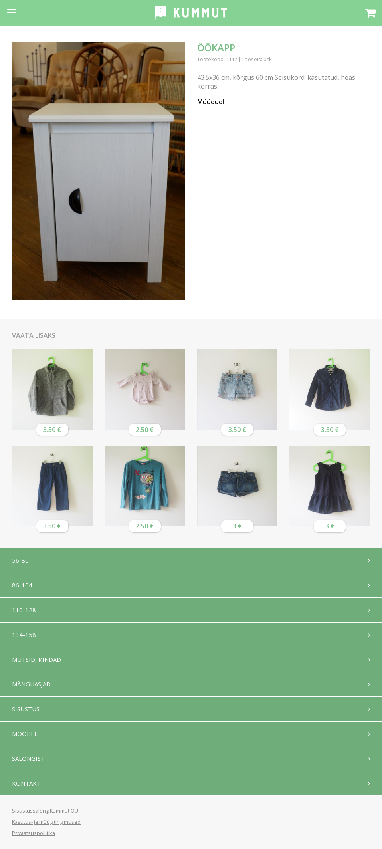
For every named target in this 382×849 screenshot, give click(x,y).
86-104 (22, 585)
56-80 (20, 560)
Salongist (28, 758)
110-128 (24, 610)
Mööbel (25, 734)
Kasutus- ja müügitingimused (46, 821)
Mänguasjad (31, 684)
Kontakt (26, 783)
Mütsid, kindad (36, 659)
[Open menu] (11, 13)
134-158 (24, 635)
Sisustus (26, 709)
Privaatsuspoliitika (33, 833)
